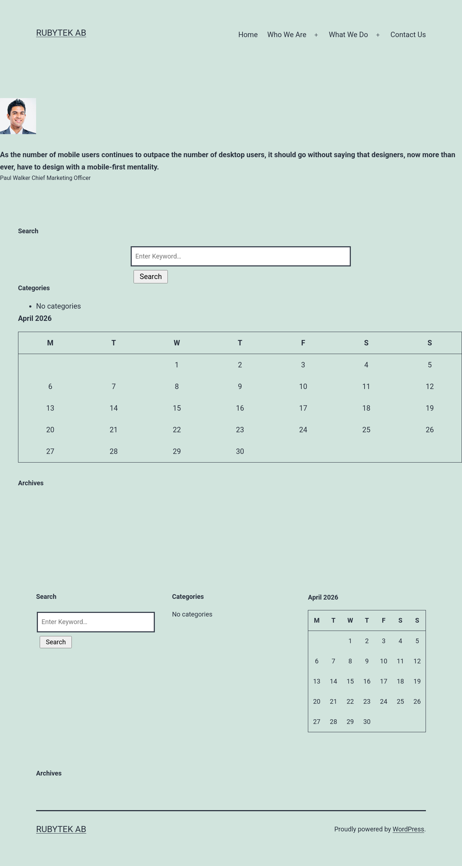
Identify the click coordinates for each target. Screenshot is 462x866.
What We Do (348, 34)
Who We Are (286, 34)
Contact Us (408, 34)
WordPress (408, 829)
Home (248, 34)
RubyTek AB (61, 33)
